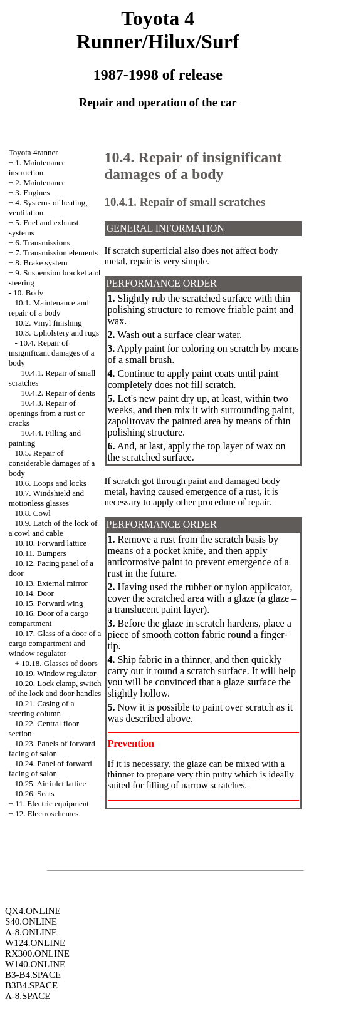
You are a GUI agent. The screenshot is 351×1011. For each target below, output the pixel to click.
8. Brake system (41, 262)
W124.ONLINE (35, 943)
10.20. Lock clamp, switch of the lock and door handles (55, 688)
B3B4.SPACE (31, 985)
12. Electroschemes (46, 813)
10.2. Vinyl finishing (47, 322)
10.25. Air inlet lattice (50, 783)
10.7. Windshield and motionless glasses (46, 498)
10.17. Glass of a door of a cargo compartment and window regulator (55, 643)
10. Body (28, 292)
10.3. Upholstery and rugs (56, 332)
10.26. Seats (34, 793)
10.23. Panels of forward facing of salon (52, 748)
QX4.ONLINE (33, 911)
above (179, 718)
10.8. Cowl (32, 513)
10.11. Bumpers (40, 553)
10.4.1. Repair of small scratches (185, 201)
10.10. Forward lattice (50, 543)
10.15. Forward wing (48, 603)
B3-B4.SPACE (33, 975)
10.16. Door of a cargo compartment (48, 618)
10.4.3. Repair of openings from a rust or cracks (47, 413)
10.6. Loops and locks (50, 483)
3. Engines (32, 192)
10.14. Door (33, 593)
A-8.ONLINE (31, 932)
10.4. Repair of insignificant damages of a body (52, 352)
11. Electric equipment (52, 803)
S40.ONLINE (31, 921)
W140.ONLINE (35, 964)
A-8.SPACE (27, 996)
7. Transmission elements (56, 252)
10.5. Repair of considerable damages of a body (52, 463)
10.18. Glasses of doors (59, 663)
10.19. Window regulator (55, 673)
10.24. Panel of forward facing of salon (50, 768)
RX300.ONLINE (37, 953)
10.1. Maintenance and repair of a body (49, 307)
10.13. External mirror (50, 583)
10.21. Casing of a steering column (42, 708)
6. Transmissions (42, 242)
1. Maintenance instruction (37, 167)
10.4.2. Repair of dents (58, 393)
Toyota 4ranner (33, 152)
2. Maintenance (40, 182)
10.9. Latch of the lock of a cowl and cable (53, 528)
